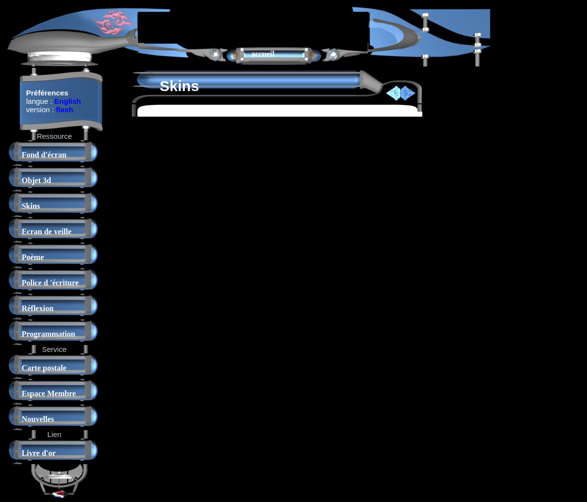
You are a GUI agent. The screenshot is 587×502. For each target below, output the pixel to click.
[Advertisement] (253, 26)
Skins (31, 206)
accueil (262, 54)
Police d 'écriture (50, 283)
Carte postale (44, 368)
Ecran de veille (46, 231)
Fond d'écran (44, 155)
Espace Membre (49, 393)
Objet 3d (36, 180)
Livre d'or (39, 453)
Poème (33, 257)
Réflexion (38, 308)
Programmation (48, 334)
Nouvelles (38, 419)
